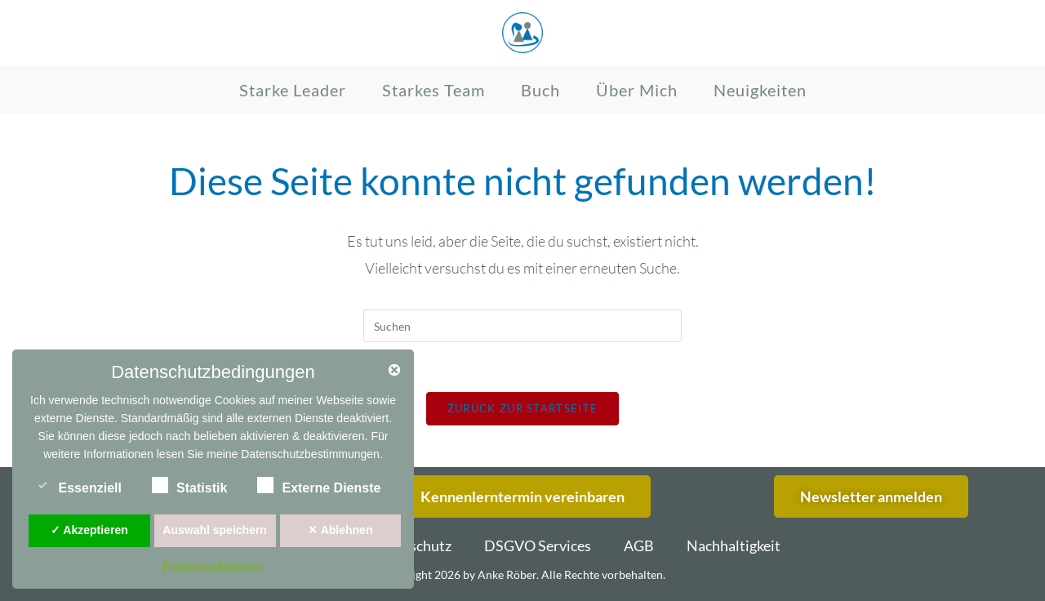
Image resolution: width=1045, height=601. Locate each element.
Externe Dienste (318, 485)
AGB (639, 545)
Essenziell (78, 485)
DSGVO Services (537, 545)
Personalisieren (213, 567)
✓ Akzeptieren (89, 529)
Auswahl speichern (214, 529)
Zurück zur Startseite (522, 408)
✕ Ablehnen (340, 529)
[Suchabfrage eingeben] (522, 325)
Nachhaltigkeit (733, 545)
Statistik (189, 485)
